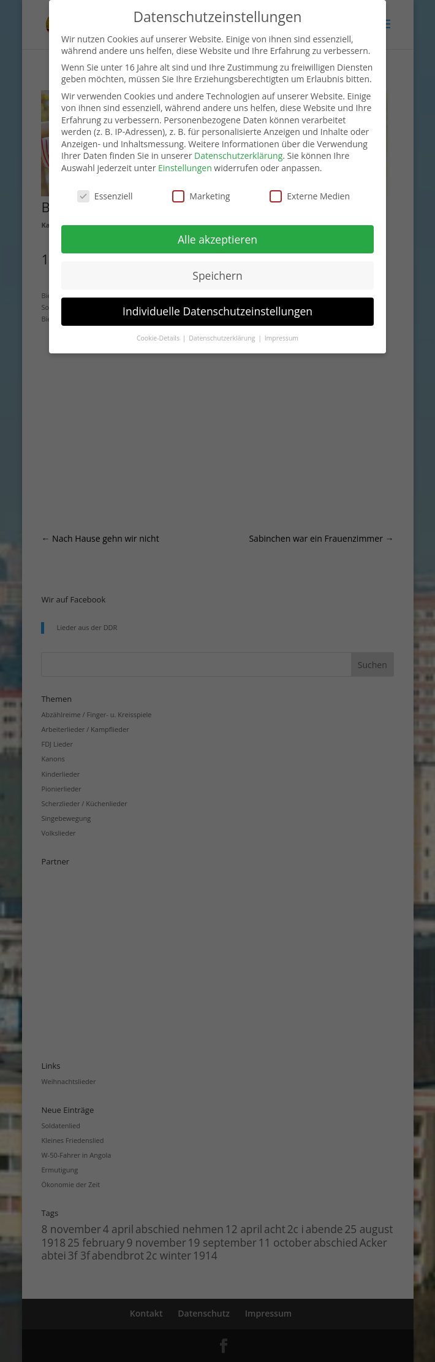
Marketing (201, 196)
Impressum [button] (281, 338)
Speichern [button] (217, 275)
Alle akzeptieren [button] (217, 239)
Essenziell (105, 196)
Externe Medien (310, 196)
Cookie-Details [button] (159, 338)
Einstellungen (185, 168)
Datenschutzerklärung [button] (223, 338)
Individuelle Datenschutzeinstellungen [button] (217, 311)
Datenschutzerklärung (238, 155)
